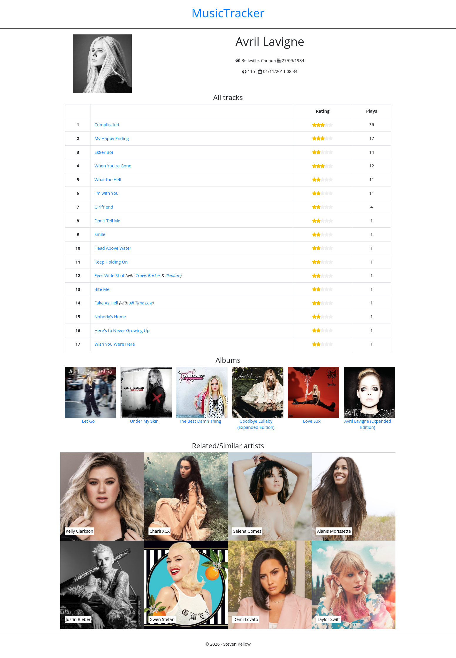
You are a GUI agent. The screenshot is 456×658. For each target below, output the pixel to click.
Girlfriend (103, 207)
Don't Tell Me (107, 221)
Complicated (106, 124)
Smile (99, 234)
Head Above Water (112, 248)
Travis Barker (148, 275)
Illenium (173, 275)
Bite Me (101, 289)
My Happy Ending (111, 138)
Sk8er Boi (103, 152)
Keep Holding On (111, 262)
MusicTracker (227, 13)
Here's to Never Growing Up (121, 330)
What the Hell (107, 179)
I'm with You (106, 193)
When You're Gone (112, 166)
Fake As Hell (106, 303)
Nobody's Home (110, 316)
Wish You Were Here (114, 344)
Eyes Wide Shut (109, 275)
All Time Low (141, 303)
